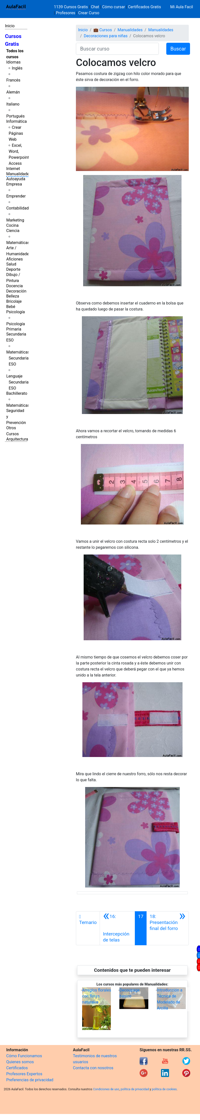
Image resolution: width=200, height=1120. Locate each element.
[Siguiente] (167, 928)
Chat (95, 6)
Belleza (12, 296)
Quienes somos (20, 1062)
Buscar (178, 49)
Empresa (14, 184)
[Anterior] (117, 928)
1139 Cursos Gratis (71, 6)
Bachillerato (16, 393)
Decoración (16, 291)
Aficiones (14, 259)
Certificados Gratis (144, 6)
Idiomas (13, 62)
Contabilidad (17, 208)
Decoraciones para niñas (106, 36)
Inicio (9, 26)
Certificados (17, 1068)
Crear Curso (88, 12)
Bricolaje (14, 301)
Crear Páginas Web (16, 133)
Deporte (13, 269)
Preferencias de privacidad (29, 1080)
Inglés (17, 68)
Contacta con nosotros (93, 1068)
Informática (16, 121)
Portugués (15, 116)
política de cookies (164, 1089)
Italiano (12, 104)
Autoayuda (15, 178)
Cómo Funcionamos (24, 1056)
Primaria (13, 329)
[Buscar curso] (117, 49)
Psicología (15, 312)
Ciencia (12, 230)
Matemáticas (18, 242)
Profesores (65, 12)
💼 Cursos (102, 30)
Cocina (12, 225)
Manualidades (18, 174)
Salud (11, 264)
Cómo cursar (113, 6)
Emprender (16, 196)
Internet (13, 168)
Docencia (14, 286)
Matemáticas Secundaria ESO (18, 358)
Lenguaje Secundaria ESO (17, 382)
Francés (13, 80)
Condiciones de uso (106, 1089)
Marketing (15, 220)
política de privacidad (135, 1089)
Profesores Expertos (24, 1074)
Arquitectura (17, 439)
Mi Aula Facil (181, 6)
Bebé (10, 306)
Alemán (13, 92)
